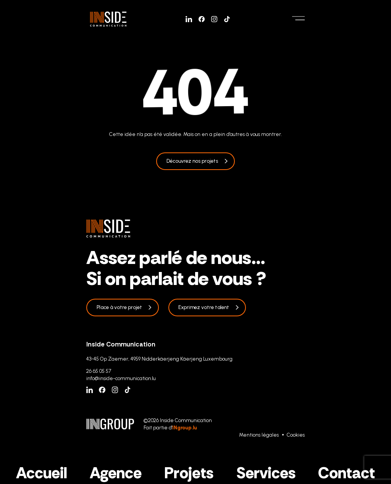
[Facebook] (202, 19)
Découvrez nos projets (192, 161)
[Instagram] (214, 19)
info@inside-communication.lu (121, 378)
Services (266, 473)
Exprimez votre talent (203, 307)
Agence (116, 473)
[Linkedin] (189, 19)
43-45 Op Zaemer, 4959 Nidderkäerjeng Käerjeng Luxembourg (159, 359)
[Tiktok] (227, 19)
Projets (188, 473)
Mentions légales (259, 435)
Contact (346, 473)
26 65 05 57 (98, 371)
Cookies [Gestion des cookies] (296, 435)
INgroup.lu (184, 427)
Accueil (41, 473)
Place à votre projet (119, 307)
